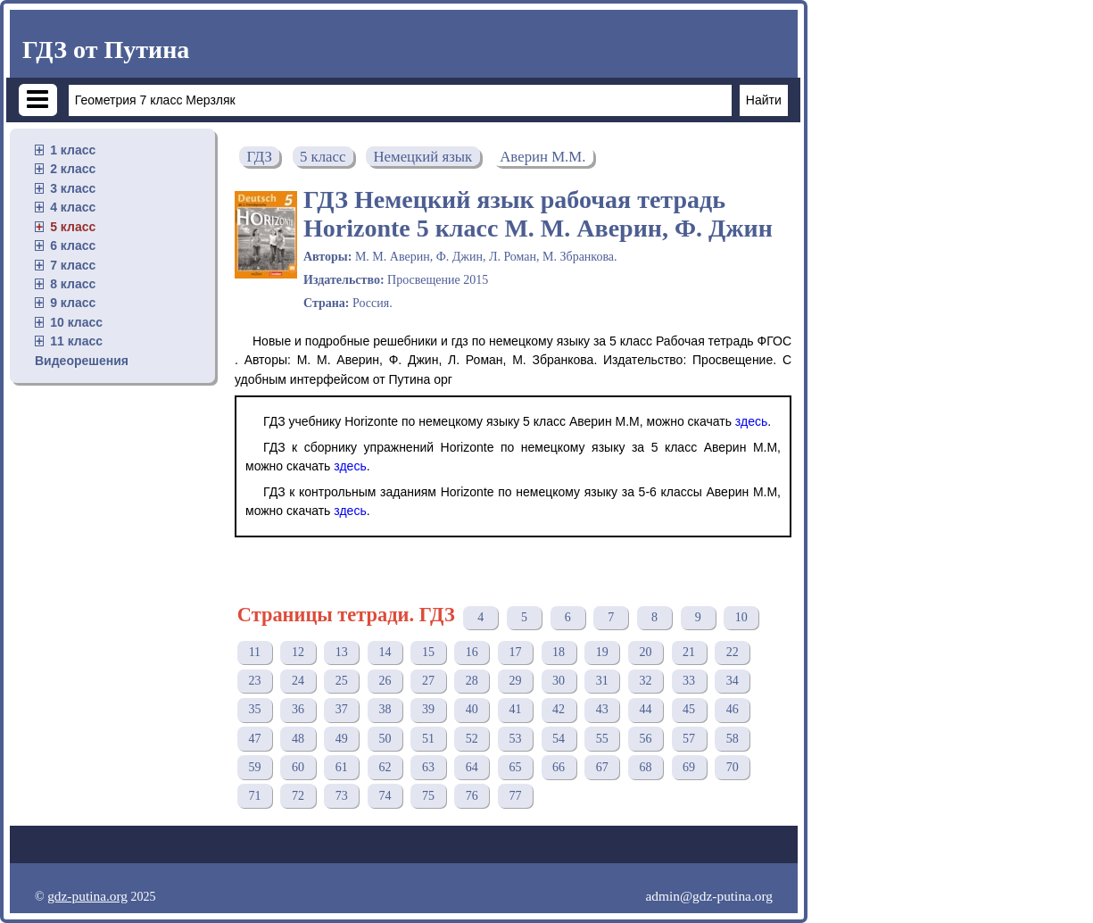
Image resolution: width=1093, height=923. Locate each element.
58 (732, 738)
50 (384, 738)
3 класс (72, 188)
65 (515, 767)
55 (602, 738)
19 (602, 652)
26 (384, 680)
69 (689, 767)
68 (645, 767)
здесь (751, 421)
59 (254, 767)
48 (298, 738)
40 (472, 709)
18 (558, 652)
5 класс (72, 227)
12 (298, 652)
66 (558, 767)
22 (732, 652)
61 (341, 767)
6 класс (72, 245)
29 (515, 680)
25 (341, 680)
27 (428, 680)
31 (602, 680)
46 (732, 709)
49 (341, 738)
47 (254, 738)
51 (428, 738)
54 (558, 738)
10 (741, 617)
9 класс (72, 302)
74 (384, 795)
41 (515, 709)
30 (558, 680)
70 (732, 767)
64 (472, 767)
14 (384, 652)
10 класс (76, 322)
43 (602, 709)
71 (254, 795)
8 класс (72, 284)
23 (254, 680)
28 (472, 680)
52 (472, 738)
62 (384, 767)
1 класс (72, 150)
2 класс (72, 169)
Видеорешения (81, 360)
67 (602, 767)
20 (645, 652)
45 (689, 709)
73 (341, 795)
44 (645, 709)
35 (254, 709)
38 (384, 709)
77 (515, 795)
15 (428, 652)
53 (515, 738)
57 (689, 738)
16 (472, 652)
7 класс (72, 265)
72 (298, 795)
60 (298, 767)
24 (298, 680)
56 (645, 738)
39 (428, 709)
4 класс (72, 207)
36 (298, 709)
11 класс (76, 341)
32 (645, 680)
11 (255, 652)
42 (558, 709)
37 (341, 709)
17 (515, 652)
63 (428, 767)
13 (341, 652)
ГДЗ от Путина (105, 49)
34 (732, 680)
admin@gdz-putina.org (709, 895)
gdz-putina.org (87, 895)
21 (689, 652)
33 (689, 680)
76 (472, 795)
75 (428, 795)
